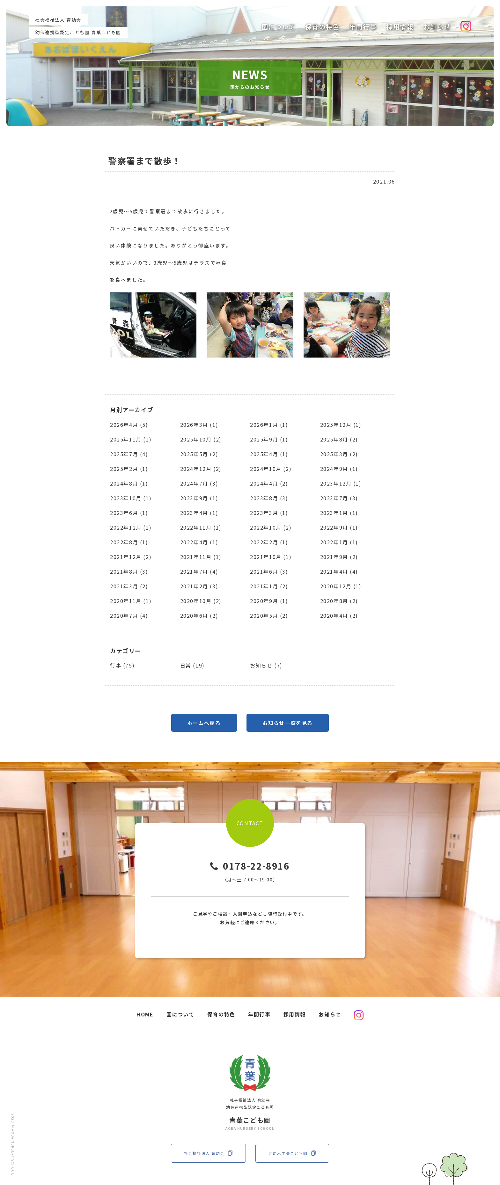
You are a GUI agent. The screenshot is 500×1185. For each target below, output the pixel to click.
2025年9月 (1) (269, 439)
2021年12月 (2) (130, 557)
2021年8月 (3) (129, 571)
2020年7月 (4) (129, 615)
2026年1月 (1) (269, 424)
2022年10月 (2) (270, 527)
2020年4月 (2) (339, 615)
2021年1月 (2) (269, 586)
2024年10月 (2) (270, 468)
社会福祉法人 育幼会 (208, 1153)
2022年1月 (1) (339, 542)
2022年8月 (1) (129, 542)
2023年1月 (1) (339, 513)
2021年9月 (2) (339, 557)
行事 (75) (122, 665)
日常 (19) (192, 665)
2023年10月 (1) (130, 498)
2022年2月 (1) (269, 542)
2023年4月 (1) (199, 513)
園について (278, 26)
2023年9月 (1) (199, 498)
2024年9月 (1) (339, 468)
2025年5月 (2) (199, 454)
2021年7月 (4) (199, 571)
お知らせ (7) (266, 665)
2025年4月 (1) (269, 454)
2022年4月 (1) (199, 542)
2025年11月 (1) (130, 439)
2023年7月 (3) (339, 498)
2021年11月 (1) (201, 557)
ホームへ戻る (204, 723)
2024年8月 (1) (129, 483)
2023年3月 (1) (269, 513)
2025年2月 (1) (129, 468)
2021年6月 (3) (269, 571)
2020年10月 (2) (201, 601)
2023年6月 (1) (129, 513)
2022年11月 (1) (201, 527)
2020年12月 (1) (341, 586)
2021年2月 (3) (199, 586)
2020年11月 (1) (130, 601)
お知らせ (437, 26)
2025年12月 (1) (341, 424)
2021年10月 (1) (270, 557)
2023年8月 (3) (269, 498)
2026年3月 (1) (199, 424)
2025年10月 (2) (201, 439)
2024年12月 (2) (201, 468)
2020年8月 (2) (339, 601)
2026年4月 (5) (129, 424)
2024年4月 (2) (269, 483)
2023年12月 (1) (341, 483)
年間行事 (363, 26)
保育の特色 (322, 26)
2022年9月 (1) (339, 527)
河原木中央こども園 (292, 1153)
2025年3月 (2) (339, 454)
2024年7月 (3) (199, 483)
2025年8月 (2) (339, 439)
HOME (144, 1014)
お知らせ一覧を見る (287, 723)
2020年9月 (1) (269, 601)
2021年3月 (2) (129, 586)
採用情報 (400, 26)
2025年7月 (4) (129, 454)
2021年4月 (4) (339, 571)
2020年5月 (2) (269, 615)
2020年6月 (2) (199, 615)
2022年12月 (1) (130, 527)
